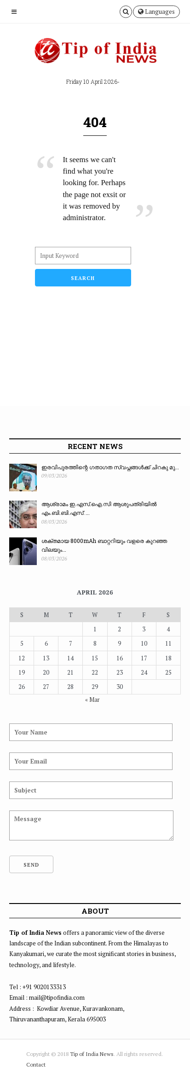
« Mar (92, 699)
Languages (156, 11)
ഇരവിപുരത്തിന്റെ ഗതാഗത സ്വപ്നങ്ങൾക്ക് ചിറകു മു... (110, 467)
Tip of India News (92, 1053)
